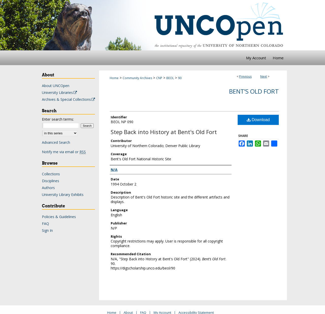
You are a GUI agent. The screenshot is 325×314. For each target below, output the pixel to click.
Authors (48, 187)
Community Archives (137, 78)
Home (114, 78)
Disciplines (50, 180)
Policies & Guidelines (59, 216)
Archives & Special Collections (68, 99)
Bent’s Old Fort (254, 91)
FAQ (45, 223)
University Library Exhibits (63, 194)
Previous (245, 76)
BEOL (170, 78)
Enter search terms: (58, 119)
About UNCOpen (55, 85)
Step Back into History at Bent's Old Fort (164, 132)
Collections (51, 174)
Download (258, 120)
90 (180, 78)
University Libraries (59, 92)
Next (263, 76)
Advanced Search (56, 142)
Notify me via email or (64, 151)
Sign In (47, 230)
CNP (159, 78)
